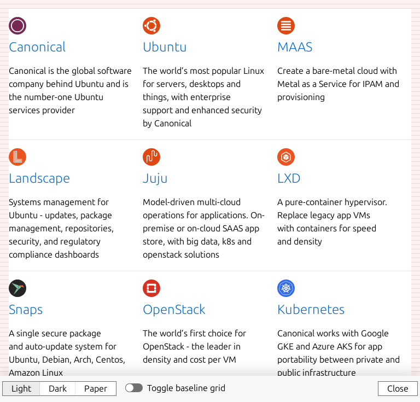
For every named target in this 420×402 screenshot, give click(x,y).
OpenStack (174, 309)
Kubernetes (311, 309)
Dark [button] (58, 388)
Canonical (37, 46)
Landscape (39, 178)
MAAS (294, 46)
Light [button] (21, 388)
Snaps (26, 309)
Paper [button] (95, 388)
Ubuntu (165, 46)
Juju (155, 178)
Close (398, 388)
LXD (289, 178)
